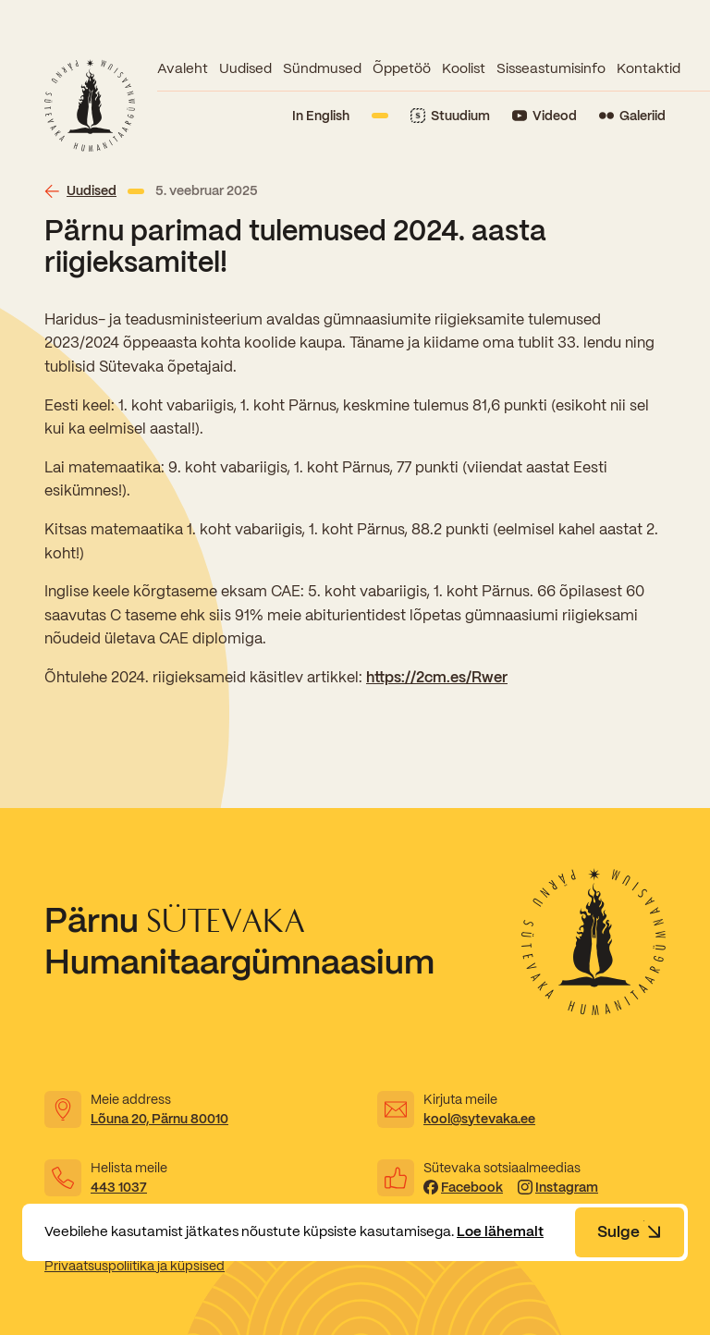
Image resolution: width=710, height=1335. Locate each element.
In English (320, 115)
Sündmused (322, 68)
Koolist (463, 68)
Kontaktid (648, 68)
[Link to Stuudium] (450, 116)
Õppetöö (402, 68)
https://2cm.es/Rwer (437, 677)
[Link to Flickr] (632, 116)
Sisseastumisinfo (551, 68)
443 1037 (119, 1187)
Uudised (245, 68)
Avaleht (182, 68)
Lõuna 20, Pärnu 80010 (159, 1118)
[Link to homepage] (89, 105)
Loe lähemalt (500, 1231)
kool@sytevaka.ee (479, 1118)
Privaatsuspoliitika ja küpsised (134, 1265)
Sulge (629, 1231)
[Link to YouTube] (544, 116)
